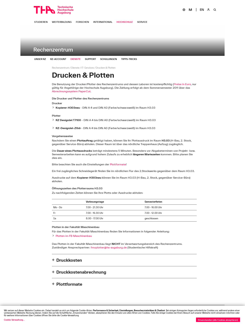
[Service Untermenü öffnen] (143, 22)
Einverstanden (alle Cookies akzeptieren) (218, 320)
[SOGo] (184, 9)
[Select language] (202, 9)
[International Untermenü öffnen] (104, 22)
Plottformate (118, 164)
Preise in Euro (182, 84)
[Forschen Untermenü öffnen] (83, 22)
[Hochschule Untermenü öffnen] (126, 22)
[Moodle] (190, 9)
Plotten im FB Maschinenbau (74, 235)
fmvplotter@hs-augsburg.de (109, 247)
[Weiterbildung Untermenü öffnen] (63, 22)
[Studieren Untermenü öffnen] (42, 22)
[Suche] (215, 9)
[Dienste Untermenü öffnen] (77, 59)
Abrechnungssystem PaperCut (71, 91)
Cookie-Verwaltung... (14, 320)
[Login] (208, 9)
